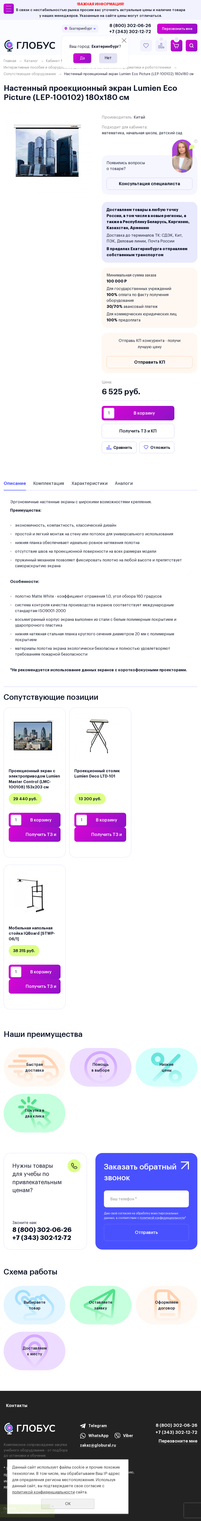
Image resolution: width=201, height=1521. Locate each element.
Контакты (16, 1405)
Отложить (160, 447)
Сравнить (122, 447)
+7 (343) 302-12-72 (130, 31)
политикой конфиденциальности (162, 1217)
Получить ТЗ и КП (138, 431)
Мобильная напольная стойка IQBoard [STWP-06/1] (32, 933)
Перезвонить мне (177, 29)
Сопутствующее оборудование (30, 74)
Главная (10, 61)
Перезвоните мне (178, 1441)
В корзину (144, 413)
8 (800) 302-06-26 (130, 25)
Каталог (31, 61)
